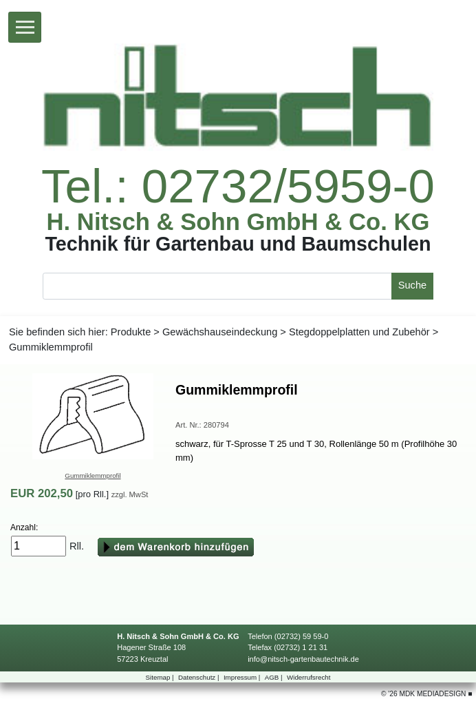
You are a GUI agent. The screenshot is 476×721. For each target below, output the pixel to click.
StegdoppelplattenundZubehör (359, 331)
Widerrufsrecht (308, 677)
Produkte (131, 331)
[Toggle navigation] (24, 27)
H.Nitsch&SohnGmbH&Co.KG (238, 222)
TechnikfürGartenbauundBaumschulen (238, 244)
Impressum (243, 677)
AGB (275, 677)
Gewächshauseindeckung (219, 331)
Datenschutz (199, 677)
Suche (412, 285)
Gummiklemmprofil (92, 475)
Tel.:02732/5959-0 (238, 186)
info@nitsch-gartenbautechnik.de (303, 659)
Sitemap (161, 677)
